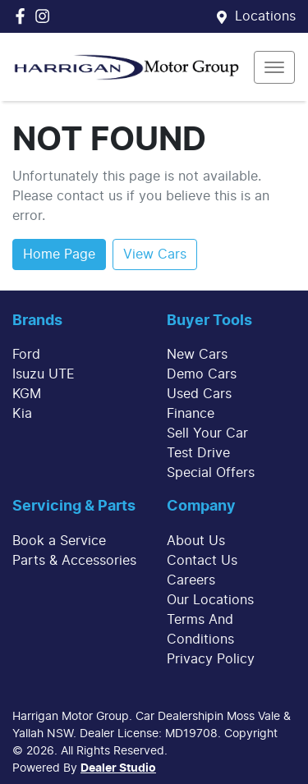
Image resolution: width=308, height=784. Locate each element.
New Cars (197, 354)
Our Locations (210, 600)
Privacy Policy (211, 659)
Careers (191, 580)
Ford (26, 354)
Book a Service (59, 541)
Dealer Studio (118, 768)
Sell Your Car (207, 433)
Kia (22, 413)
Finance (190, 413)
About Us (196, 541)
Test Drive (198, 453)
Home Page (59, 254)
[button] (274, 67)
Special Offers (211, 472)
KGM (26, 394)
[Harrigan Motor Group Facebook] (23, 16)
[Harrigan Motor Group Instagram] (45, 16)
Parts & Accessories (74, 560)
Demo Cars (202, 374)
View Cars (154, 254)
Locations (265, 16)
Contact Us (202, 560)
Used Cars (199, 394)
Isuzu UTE (43, 374)
